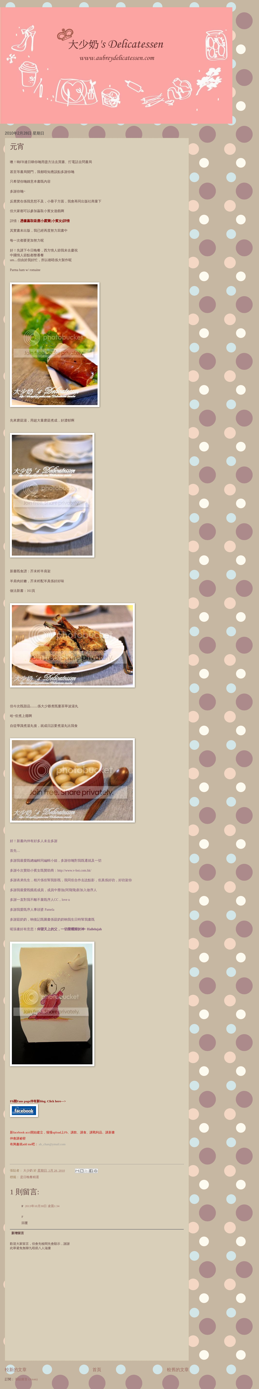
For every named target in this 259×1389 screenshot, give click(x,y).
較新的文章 (16, 1369)
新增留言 (17, 1233)
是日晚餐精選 (29, 1177)
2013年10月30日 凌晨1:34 (42, 1206)
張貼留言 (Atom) (26, 1379)
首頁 (96, 1369)
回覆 (25, 1223)
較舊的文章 (178, 1369)
